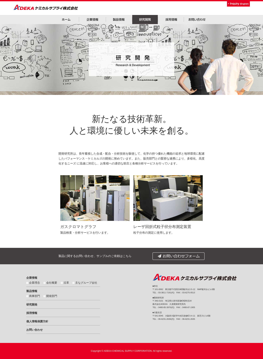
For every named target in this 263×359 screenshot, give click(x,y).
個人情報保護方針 (37, 321)
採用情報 (31, 312)
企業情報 (31, 277)
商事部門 (34, 295)
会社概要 (51, 282)
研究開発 (31, 304)
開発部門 (51, 295)
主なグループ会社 (86, 282)
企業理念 (34, 282)
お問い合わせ (34, 329)
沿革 (66, 282)
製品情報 (31, 291)
